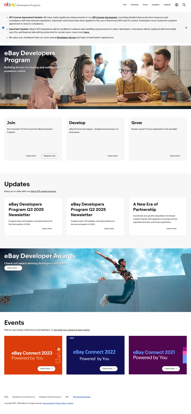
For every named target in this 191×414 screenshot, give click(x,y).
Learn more (31, 156)
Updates (155, 4)
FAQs (6, 397)
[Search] (184, 4)
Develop (134, 4)
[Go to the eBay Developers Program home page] (22, 4)
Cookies (70, 403)
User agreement (49, 403)
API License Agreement (105, 17)
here (87, 32)
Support (167, 4)
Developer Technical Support (50, 397)
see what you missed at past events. (72, 330)
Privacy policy (61, 403)
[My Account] (176, 4)
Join (125, 4)
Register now (49, 156)
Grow (145, 4)
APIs (67, 397)
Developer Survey (66, 37)
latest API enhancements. (43, 191)
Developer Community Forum (23, 397)
